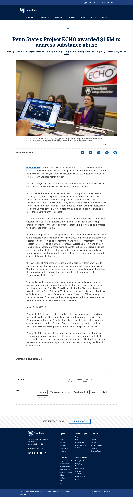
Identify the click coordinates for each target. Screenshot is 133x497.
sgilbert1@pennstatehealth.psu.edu (81, 379)
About (103, 17)
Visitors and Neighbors (59, 392)
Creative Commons (81, 142)
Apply (96, 3)
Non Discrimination (58, 491)
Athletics (83, 17)
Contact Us (63, 451)
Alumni (95, 392)
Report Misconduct (80, 476)
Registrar (78, 437)
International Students (66, 467)
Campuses (63, 445)
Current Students (64, 464)
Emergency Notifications (79, 465)
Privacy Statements (45, 491)
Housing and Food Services (80, 446)
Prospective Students (66, 461)
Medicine (66, 28)
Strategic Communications (80, 472)
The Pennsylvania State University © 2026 (101, 492)
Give (90, 3)
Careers (62, 440)
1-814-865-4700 (38, 448)
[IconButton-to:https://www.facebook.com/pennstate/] (33, 453)
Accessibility (68, 491)
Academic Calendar (96, 445)
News (92, 17)
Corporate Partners (96, 451)
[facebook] (82, 153)
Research (72, 17)
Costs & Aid (58, 17)
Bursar (77, 440)
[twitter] (90, 153)
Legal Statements (25, 494)
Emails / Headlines (80, 461)
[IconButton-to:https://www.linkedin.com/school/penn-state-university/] (37, 453)
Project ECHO (33, 167)
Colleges (62, 442)
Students (42, 392)
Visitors (62, 475)
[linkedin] (98, 153)
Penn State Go (79, 469)
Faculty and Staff (81, 392)
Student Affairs (79, 442)
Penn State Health (65, 448)
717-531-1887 (81, 382)
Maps (92, 437)
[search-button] (86, 3)
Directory (93, 440)
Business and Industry (66, 469)
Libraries (93, 442)
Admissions (43, 17)
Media (61, 483)
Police (77, 479)
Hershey (106, 392)
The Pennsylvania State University (29, 491)
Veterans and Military (66, 472)
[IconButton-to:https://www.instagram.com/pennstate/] (29, 453)
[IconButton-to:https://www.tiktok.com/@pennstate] (44, 453)
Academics (29, 17)
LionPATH (94, 448)
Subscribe (79, 421)
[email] (107, 153)
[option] (35, 448)
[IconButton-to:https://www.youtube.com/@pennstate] (40, 453)
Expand (102, 144)
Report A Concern (106, 3)
